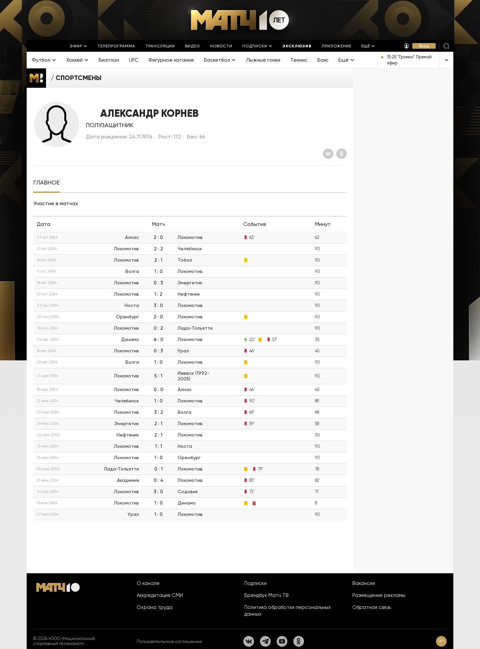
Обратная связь (371, 607)
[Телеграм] (265, 641)
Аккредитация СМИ (160, 595)
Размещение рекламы (378, 595)
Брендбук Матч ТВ (266, 595)
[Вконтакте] (328, 153)
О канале (148, 583)
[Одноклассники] (341, 153)
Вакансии (363, 583)
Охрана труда (154, 607)
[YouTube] (282, 641)
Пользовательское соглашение (169, 641)
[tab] (46, 183)
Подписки (255, 583)
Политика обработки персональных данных (287, 610)
